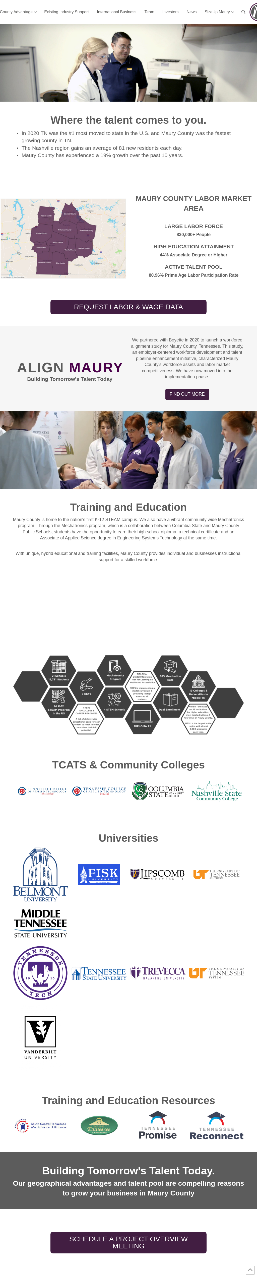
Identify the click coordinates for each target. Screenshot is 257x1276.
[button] (243, 12)
